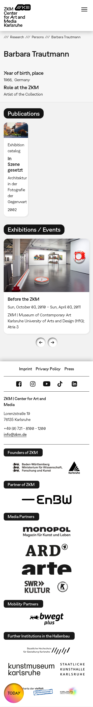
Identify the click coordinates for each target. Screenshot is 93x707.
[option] (18, 169)
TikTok (60, 383)
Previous (41, 342)
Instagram (33, 383)
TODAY (14, 693)
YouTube (47, 383)
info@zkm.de (15, 434)
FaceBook (19, 383)
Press (69, 369)
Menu (84, 9)
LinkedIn (74, 383)
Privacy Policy (48, 369)
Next (53, 342)
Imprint (25, 369)
